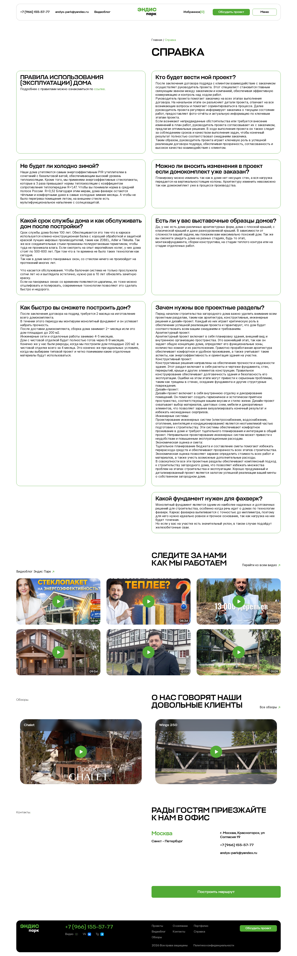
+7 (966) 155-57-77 (35, 12)
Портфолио (201, 926)
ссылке (99, 89)
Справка (199, 931)
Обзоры (157, 937)
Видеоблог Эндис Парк (33, 571)
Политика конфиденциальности (213, 945)
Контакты (179, 931)
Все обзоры (268, 707)
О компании (180, 926)
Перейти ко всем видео (259, 565)
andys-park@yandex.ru (72, 12)
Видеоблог (102, 12)
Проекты (157, 926)
